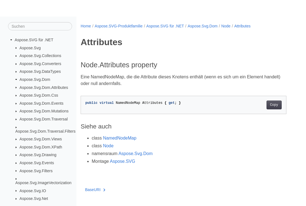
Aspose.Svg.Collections (40, 55)
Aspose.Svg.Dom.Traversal (44, 119)
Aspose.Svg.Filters (36, 170)
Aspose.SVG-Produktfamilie (119, 26)
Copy (274, 105)
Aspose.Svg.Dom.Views (41, 139)
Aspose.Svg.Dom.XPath (41, 147)
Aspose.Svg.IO (33, 190)
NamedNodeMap (119, 138)
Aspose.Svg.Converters (40, 63)
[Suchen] (40, 26)
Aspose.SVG (122, 161)
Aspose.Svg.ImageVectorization (43, 183)
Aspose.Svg (30, 47)
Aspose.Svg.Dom (35, 79)
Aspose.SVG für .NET (34, 40)
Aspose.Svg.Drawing (38, 155)
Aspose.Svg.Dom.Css (39, 95)
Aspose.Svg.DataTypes (40, 71)
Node (225, 26)
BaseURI (95, 189)
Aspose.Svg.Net (34, 198)
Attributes (242, 26)
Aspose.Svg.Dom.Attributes (44, 87)
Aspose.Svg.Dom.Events (42, 103)
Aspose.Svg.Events (37, 163)
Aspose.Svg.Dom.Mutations (44, 111)
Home (86, 26)
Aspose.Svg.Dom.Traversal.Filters (45, 131)
